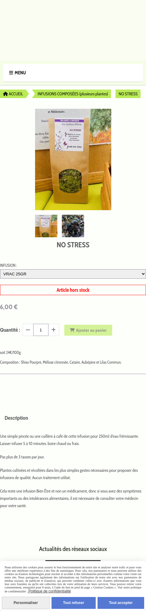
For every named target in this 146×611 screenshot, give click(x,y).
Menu (20, 73)
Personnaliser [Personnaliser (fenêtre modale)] (26, 603)
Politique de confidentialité (49, 591)
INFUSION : (8, 265)
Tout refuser (73, 603)
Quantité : (10, 330)
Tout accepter (121, 603)
